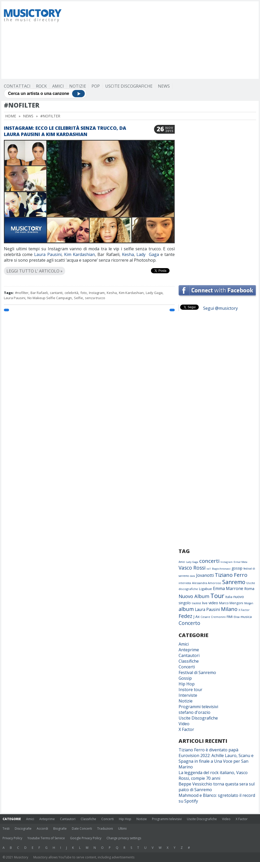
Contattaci (17, 86)
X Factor (244, 610)
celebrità (71, 292)
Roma (249, 588)
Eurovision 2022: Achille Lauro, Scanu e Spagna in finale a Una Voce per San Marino (216, 761)
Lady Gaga (147, 254)
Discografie (23, 828)
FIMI (230, 616)
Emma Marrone (228, 588)
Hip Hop (187, 684)
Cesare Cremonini (213, 617)
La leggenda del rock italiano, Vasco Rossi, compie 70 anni (213, 775)
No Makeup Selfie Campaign (49, 298)
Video (184, 724)
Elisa (237, 617)
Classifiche (189, 661)
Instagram (97, 292)
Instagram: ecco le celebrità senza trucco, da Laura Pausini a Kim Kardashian (65, 131)
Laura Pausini (47, 254)
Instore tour (190, 689)
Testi (6, 828)
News (164, 86)
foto (83, 292)
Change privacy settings (123, 838)
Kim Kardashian (79, 254)
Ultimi (122, 828)
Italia (228, 597)
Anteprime (189, 650)
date (192, 576)
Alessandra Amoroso (206, 583)
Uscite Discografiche (128, 86)
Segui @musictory (220, 308)
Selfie (78, 298)
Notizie (77, 86)
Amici (58, 86)
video (213, 602)
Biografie (60, 828)
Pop (95, 86)
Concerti (187, 667)
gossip (237, 568)
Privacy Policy (12, 838)
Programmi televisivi (198, 706)
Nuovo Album (194, 596)
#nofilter (21, 292)
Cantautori (189, 655)
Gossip (185, 678)
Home (10, 116)
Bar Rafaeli (39, 292)
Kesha (128, 254)
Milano (229, 609)
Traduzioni (105, 828)
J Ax (196, 616)
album (186, 609)
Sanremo (233, 582)
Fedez (185, 616)
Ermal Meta (240, 562)
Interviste (188, 695)
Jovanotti (205, 575)
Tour (217, 595)
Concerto (189, 622)
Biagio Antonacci (221, 568)
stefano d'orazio (194, 712)
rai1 (209, 568)
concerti (209, 560)
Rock (41, 86)
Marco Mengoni (231, 603)
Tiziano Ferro (231, 574)
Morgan (248, 603)
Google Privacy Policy (85, 838)
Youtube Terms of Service (46, 838)
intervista (185, 583)
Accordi (42, 828)
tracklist (196, 603)
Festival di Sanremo (197, 672)
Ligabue (205, 588)
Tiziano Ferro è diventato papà (208, 750)
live (205, 603)
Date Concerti (82, 828)
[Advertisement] (139, 40)
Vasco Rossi (192, 567)
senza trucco (95, 298)
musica (246, 616)
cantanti (56, 292)
